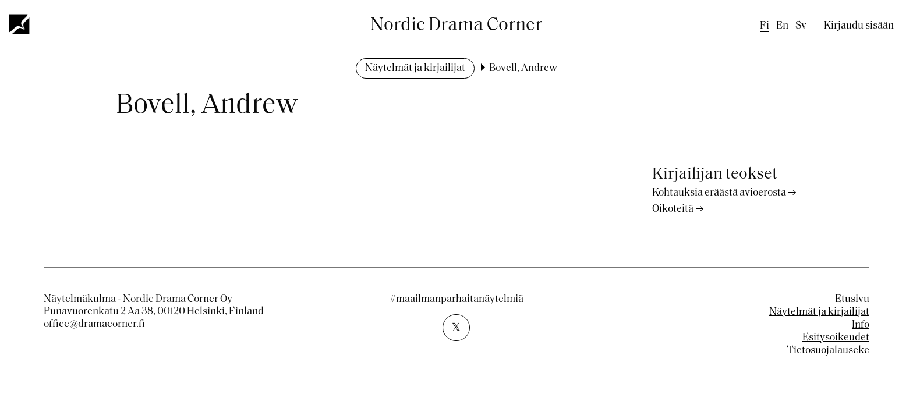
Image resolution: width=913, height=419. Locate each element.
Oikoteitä (672, 209)
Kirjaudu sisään (859, 25)
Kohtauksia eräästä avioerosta (719, 192)
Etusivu (852, 299)
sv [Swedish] (800, 25)
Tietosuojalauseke (828, 350)
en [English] (782, 25)
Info (860, 325)
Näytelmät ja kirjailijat (415, 68)
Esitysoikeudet (835, 337)
